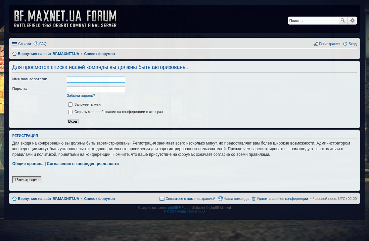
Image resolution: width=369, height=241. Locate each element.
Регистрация (26, 179)
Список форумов (99, 199)
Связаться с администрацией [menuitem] (190, 199)
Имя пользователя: (29, 79)
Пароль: (19, 88)
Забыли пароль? (81, 95)
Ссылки (24, 44)
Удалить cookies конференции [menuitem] (282, 199)
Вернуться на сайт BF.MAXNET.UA (48, 199)
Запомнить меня (85, 104)
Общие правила (28, 163)
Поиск (343, 21)
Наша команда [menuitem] (236, 199)
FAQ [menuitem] (43, 44)
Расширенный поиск (352, 21)
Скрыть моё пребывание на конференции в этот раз (115, 112)
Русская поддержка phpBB (184, 211)
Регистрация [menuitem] (329, 44)
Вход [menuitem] (352, 44)
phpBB (173, 208)
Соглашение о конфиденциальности (83, 163)
